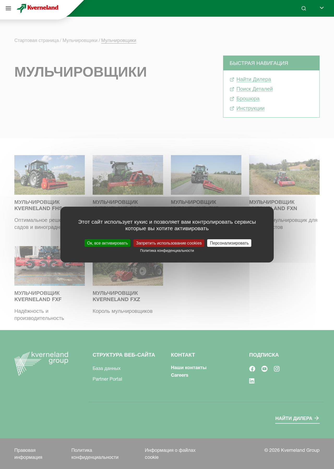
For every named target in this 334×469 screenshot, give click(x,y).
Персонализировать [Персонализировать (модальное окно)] (229, 242)
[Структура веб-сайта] (8, 8)
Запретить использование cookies (169, 242)
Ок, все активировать (107, 242)
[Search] (303, 8)
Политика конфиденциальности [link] (167, 250)
